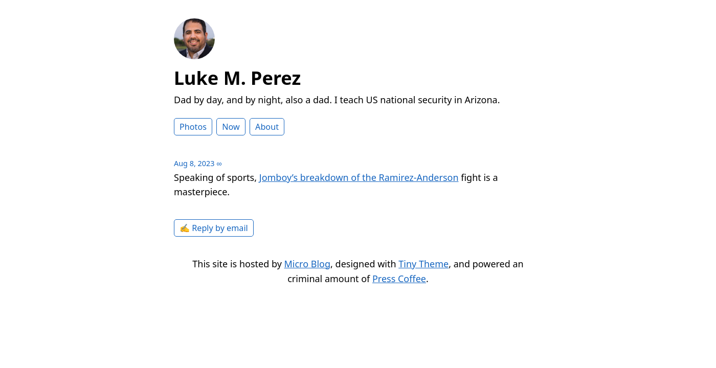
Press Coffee (399, 278)
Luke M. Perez (237, 77)
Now (231, 126)
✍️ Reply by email (214, 228)
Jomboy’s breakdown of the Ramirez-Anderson (359, 177)
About (267, 126)
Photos (193, 126)
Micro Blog (307, 264)
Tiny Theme (423, 264)
